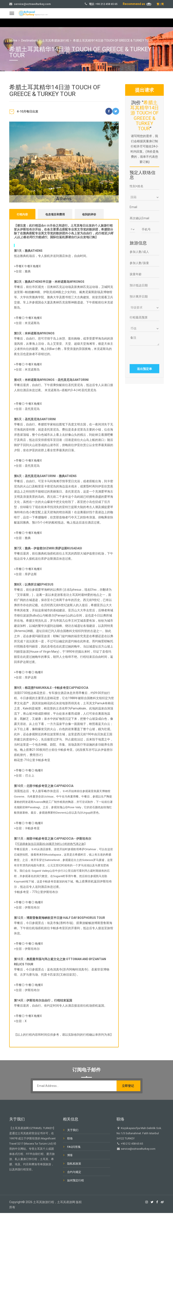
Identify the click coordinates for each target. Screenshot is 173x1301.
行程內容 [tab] (22, 214)
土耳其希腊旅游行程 (55, 40)
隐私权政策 (74, 1164)
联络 (70, 1139)
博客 (70, 1155)
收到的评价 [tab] (89, 214)
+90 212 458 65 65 (106, 4)
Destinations (29, 40)
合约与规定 (74, 1172)
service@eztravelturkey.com (32, 4)
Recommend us (137, 4)
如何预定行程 (75, 1181)
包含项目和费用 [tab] (55, 214)
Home (13, 40)
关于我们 (72, 1130)
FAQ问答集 (74, 1147)
